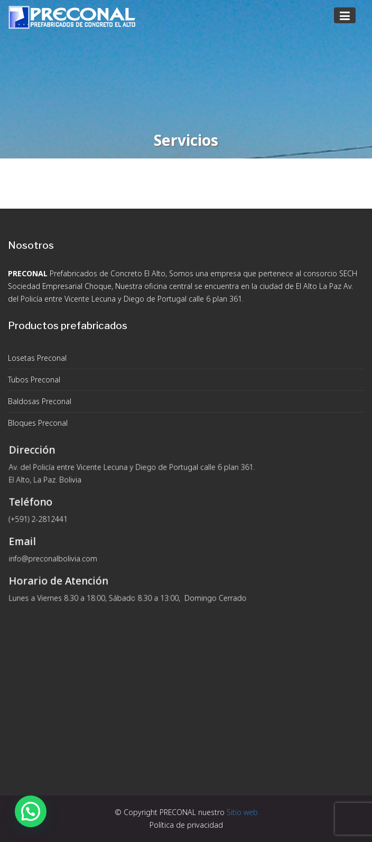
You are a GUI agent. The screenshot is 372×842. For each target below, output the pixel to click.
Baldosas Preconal (39, 401)
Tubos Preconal (34, 380)
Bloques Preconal (38, 423)
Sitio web (242, 812)
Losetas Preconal (37, 358)
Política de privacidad (186, 825)
